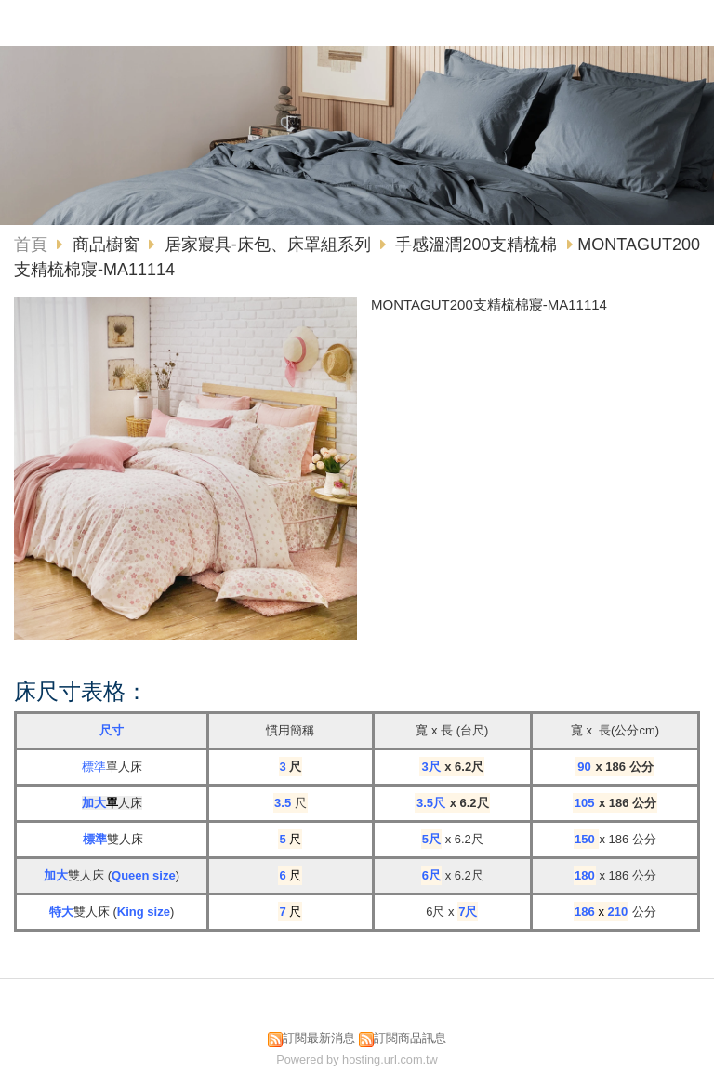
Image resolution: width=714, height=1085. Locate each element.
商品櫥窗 (108, 244)
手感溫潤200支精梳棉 (476, 244)
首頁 (30, 244)
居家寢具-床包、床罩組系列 (268, 244)
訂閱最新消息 (319, 1038)
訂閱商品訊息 (410, 1038)
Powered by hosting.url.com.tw (357, 1059)
